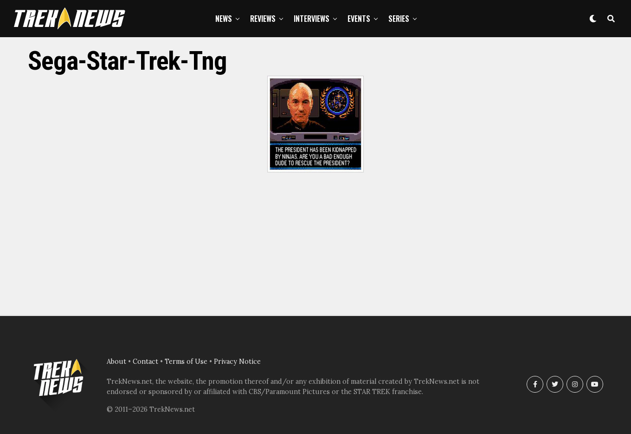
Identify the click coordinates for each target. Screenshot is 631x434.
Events (359, 18)
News (223, 18)
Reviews (263, 18)
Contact (145, 361)
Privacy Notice (237, 361)
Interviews (311, 18)
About (116, 361)
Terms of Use (186, 361)
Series (398, 18)
